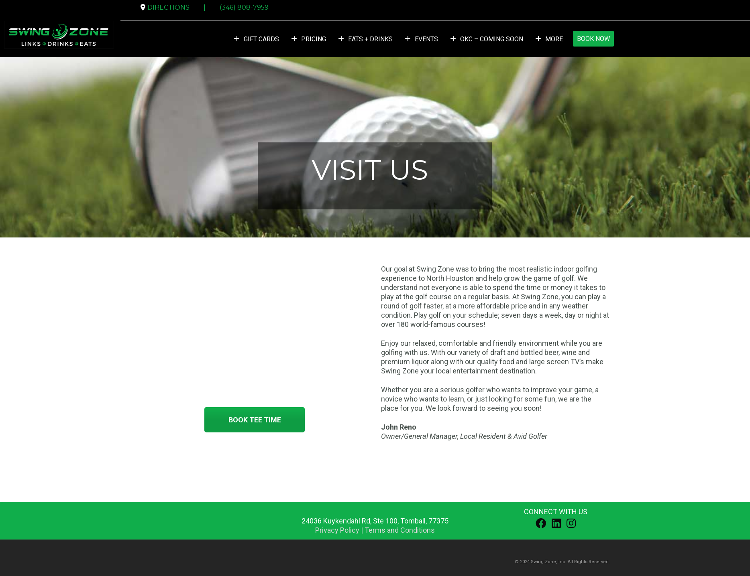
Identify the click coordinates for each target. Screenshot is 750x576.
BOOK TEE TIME (254, 420)
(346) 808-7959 (244, 7)
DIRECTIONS (168, 7)
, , (375, 521)
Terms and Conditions (400, 530)
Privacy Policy (337, 530)
